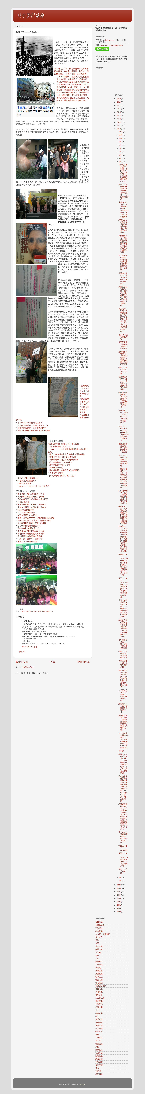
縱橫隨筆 (99, 949)
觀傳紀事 (99, 1013)
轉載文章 (99, 1031)
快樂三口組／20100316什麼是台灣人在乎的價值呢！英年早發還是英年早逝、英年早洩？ (123, 565)
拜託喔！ (122, 751)
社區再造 (99, 1053)
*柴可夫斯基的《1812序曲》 (61, 462)
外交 (97, 1010)
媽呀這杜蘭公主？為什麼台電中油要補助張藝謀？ (122, 278)
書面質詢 (99, 1001)
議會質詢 (99, 931)
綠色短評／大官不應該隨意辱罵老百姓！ (122, 708)
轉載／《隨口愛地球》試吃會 (122, 371)
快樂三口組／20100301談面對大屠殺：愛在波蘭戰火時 (123, 859)
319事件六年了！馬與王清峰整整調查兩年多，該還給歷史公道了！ (123, 497)
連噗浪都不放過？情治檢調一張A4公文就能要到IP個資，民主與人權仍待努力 (123, 209)
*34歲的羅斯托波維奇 (26, 481)
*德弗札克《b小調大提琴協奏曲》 (63, 457)
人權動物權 (99, 925)
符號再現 (33, 611)
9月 (120, 142)
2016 (119, 109)
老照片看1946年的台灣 (27, 542)
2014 (119, 115)
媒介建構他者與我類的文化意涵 (31, 531)
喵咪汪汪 (99, 977)
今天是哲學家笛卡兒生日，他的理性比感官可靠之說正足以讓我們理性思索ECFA (122, 173)
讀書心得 (49, 611)
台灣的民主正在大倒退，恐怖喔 (31, 497)
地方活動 (99, 980)
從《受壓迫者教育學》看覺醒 (30, 536)
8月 (120, 145)
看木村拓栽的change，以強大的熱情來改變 (36, 518)
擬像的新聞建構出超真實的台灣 (31, 534)
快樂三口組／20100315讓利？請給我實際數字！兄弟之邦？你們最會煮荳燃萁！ (123, 587)
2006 (119, 895)
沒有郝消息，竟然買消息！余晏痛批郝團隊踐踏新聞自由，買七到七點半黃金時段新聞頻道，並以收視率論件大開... (122, 538)
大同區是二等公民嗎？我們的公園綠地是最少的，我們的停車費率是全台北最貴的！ (122, 296)
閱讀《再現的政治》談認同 (84, 409)
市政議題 (99, 928)
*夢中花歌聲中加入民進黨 (59, 465)
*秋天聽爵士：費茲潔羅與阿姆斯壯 (63, 460)
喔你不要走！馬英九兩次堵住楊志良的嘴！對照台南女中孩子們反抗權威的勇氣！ (122, 515)
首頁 (52, 661)
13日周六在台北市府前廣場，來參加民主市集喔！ (122, 695)
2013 (119, 119)
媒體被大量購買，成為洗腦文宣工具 (33, 425)
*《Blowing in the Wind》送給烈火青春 (33, 486)
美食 (97, 1068)
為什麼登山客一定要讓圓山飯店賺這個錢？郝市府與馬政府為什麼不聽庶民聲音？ (122, 244)
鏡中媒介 (99, 937)
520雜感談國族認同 (26, 510)
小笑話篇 (99, 1038)
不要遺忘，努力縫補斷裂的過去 (31, 494)
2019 (119, 99)
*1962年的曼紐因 (24, 483)
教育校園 (99, 1007)
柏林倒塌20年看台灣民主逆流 (30, 423)
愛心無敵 (99, 983)
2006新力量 (100, 998)
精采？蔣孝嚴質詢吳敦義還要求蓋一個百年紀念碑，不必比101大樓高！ (123, 192)
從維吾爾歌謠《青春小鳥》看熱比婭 (64, 444)
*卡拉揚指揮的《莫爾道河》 (60, 446)
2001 (119, 905)
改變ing (98, 952)
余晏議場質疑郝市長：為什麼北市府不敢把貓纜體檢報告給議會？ (122, 400)
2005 (119, 898)
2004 (119, 902)
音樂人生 (99, 989)
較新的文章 (22, 661)
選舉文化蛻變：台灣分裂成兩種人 (32, 507)
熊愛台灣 (99, 1019)
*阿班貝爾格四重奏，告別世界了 (62, 476)
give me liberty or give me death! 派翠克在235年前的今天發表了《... (123, 433)
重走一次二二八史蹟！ (122, 871)
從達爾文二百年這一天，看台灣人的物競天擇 (84, 391)
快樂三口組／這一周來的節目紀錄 (122, 664)
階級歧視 (99, 1056)
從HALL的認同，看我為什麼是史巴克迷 (34, 520)
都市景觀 (99, 965)
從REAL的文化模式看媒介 (29, 528)
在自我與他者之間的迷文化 (29, 526)
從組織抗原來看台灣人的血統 (84, 401)
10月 (121, 138)
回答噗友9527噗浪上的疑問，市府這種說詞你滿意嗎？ (123, 417)
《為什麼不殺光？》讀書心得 (30, 539)
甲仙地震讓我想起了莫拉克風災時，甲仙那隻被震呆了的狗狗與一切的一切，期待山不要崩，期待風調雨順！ (122, 788)
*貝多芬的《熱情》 (57, 473)
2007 (119, 892)
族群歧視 (25, 611)
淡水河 (98, 1041)
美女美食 (99, 1029)
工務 (97, 958)
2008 (119, 888)
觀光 (97, 1016)
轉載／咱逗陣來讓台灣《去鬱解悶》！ (122, 655)
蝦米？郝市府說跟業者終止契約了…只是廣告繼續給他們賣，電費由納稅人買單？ (122, 608)
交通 (97, 943)
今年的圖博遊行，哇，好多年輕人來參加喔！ (122, 644)
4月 (120, 158)
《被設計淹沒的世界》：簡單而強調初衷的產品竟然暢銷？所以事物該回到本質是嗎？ (122, 478)
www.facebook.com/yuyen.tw (112, 45)
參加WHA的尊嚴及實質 (123, 337)
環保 (97, 955)
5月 (120, 155)
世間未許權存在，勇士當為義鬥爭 (32, 428)
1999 (119, 912)
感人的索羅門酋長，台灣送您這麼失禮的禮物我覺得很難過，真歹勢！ (122, 263)
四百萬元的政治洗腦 (26, 513)
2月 (120, 877)
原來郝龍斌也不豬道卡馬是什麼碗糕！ (122, 345)
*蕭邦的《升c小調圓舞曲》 (28, 478)
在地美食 (99, 995)
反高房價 (99, 1065)
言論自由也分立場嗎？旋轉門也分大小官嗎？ (122, 448)
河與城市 (99, 1062)
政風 (97, 1035)
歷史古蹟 (41, 611)
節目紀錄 (99, 922)
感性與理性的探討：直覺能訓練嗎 (32, 523)
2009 (119, 885)
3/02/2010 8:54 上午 (29, 647)
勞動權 (98, 1071)
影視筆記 (99, 1004)
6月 (120, 152)
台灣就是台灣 (23, 502)
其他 (97, 1047)
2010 (119, 129)
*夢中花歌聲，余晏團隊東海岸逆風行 (64, 470)
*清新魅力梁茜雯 (56, 468)
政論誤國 (99, 1025)
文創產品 (99, 1050)
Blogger (82, 1084)
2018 (119, 102)
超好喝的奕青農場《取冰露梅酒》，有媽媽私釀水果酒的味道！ (122, 358)
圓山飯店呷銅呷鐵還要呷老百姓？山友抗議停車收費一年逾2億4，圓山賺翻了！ (123, 678)
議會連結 (99, 1059)
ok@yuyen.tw (109, 40)
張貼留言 (22, 652)
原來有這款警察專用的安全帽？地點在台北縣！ (122, 837)
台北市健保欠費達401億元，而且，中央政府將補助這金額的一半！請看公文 (123, 740)
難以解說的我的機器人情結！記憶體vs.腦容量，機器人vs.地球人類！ (123, 723)
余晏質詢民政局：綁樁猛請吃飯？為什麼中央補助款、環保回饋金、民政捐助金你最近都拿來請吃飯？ (122, 320)
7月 (120, 148)
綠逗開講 (99, 1074)
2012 (119, 122)
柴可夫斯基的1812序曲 (27, 515)
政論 (97, 940)
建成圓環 (99, 1022)
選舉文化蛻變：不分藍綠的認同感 (32, 505)
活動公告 (99, 971)
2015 (119, 112)
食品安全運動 (100, 986)
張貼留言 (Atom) (28, 667)
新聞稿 (98, 968)
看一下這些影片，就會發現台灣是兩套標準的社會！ (122, 461)
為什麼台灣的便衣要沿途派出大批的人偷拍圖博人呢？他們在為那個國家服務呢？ (122, 628)
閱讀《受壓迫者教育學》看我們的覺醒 (34, 431)
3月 (120, 162)
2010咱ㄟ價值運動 (102, 934)
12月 (121, 132)
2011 (119, 125)
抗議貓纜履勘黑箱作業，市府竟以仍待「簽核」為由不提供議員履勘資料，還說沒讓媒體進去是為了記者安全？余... (122, 816)
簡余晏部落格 (31, 15)
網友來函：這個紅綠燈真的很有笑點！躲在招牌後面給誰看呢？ (122, 226)
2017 (119, 105)
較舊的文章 (84, 661)
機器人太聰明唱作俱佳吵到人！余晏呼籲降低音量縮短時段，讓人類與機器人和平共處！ (122, 763)
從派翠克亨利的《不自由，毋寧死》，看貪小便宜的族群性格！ (122, 383)
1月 (120, 881)
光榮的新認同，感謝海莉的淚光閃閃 (33, 499)
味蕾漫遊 (99, 1044)
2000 (119, 908)
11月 (121, 135)
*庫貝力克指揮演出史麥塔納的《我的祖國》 (67, 454)
